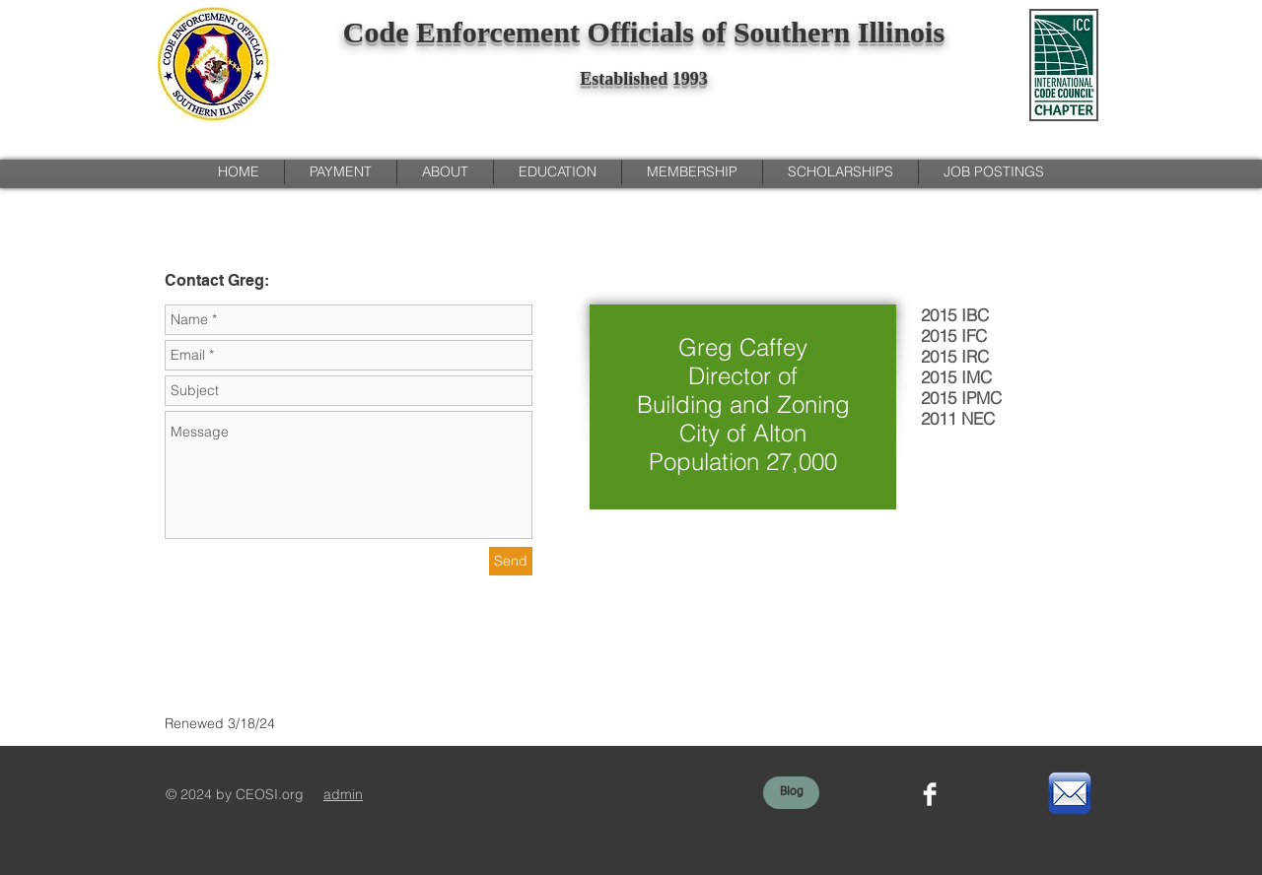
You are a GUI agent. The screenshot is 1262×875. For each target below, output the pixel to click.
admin (343, 794)
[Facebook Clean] (930, 794)
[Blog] (791, 792)
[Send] (510, 561)
